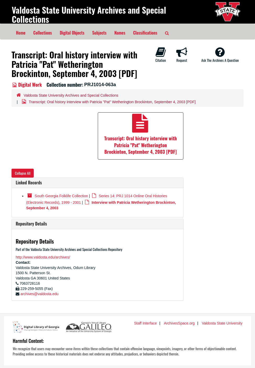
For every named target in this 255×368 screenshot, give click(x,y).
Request (181, 55)
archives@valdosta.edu (39, 294)
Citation (160, 55)
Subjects (99, 33)
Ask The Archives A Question (220, 55)
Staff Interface (145, 323)
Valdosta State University (222, 323)
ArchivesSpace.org (179, 323)
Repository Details (31, 224)
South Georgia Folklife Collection (61, 196)
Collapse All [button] (22, 173)
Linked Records (29, 182)
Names (119, 33)
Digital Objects (72, 33)
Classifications (145, 33)
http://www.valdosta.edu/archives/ (43, 257)
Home (20, 33)
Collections (42, 33)
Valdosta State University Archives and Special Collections (89, 14)
